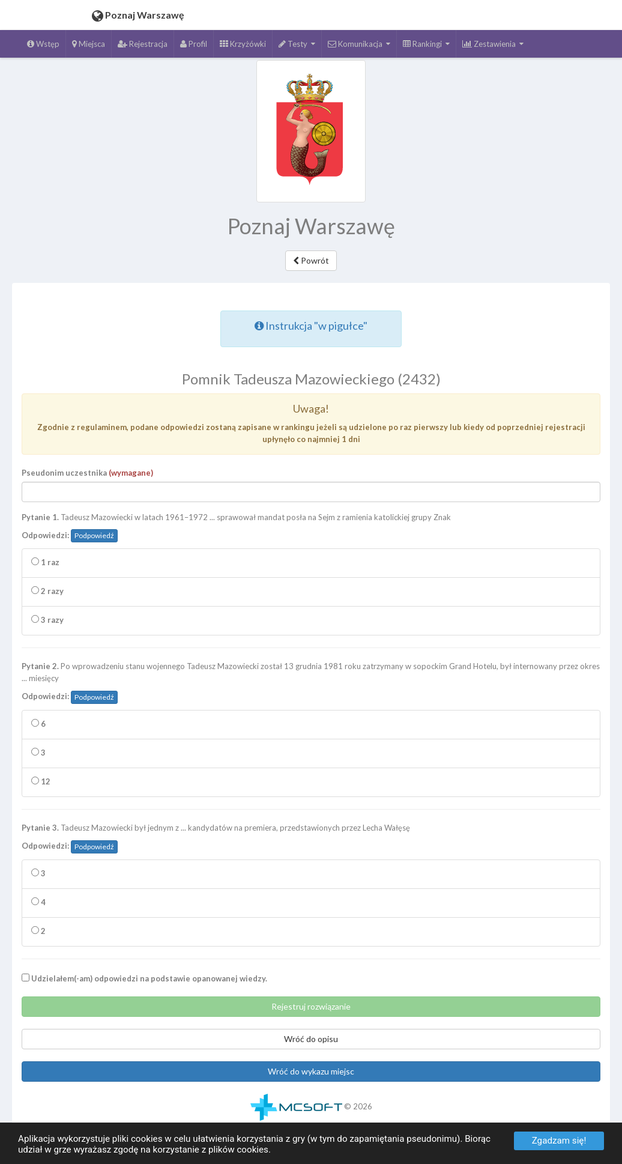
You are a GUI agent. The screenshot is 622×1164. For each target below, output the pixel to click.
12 (40, 785)
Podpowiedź (94, 539)
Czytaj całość (234, 300)
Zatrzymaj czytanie (378, 300)
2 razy (47, 594)
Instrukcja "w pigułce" (311, 329)
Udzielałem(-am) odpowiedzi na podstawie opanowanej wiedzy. (144, 982)
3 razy (47, 623)
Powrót (311, 260)
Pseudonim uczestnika (87, 476)
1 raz (45, 566)
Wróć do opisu (311, 1042)
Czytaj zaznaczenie (301, 300)
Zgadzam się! (559, 1140)
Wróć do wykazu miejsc (311, 1075)
